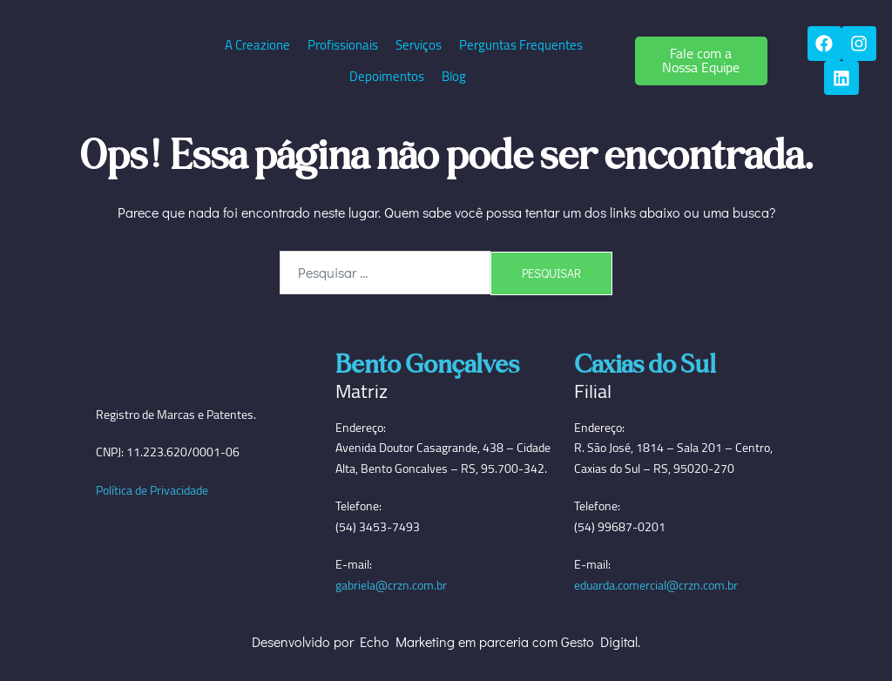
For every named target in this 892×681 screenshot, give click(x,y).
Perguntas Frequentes (521, 44)
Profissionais (342, 44)
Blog (454, 76)
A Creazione (257, 44)
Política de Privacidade (152, 490)
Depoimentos (386, 76)
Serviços (418, 44)
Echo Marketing (407, 642)
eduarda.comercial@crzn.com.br (656, 586)
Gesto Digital (599, 642)
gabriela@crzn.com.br (391, 586)
